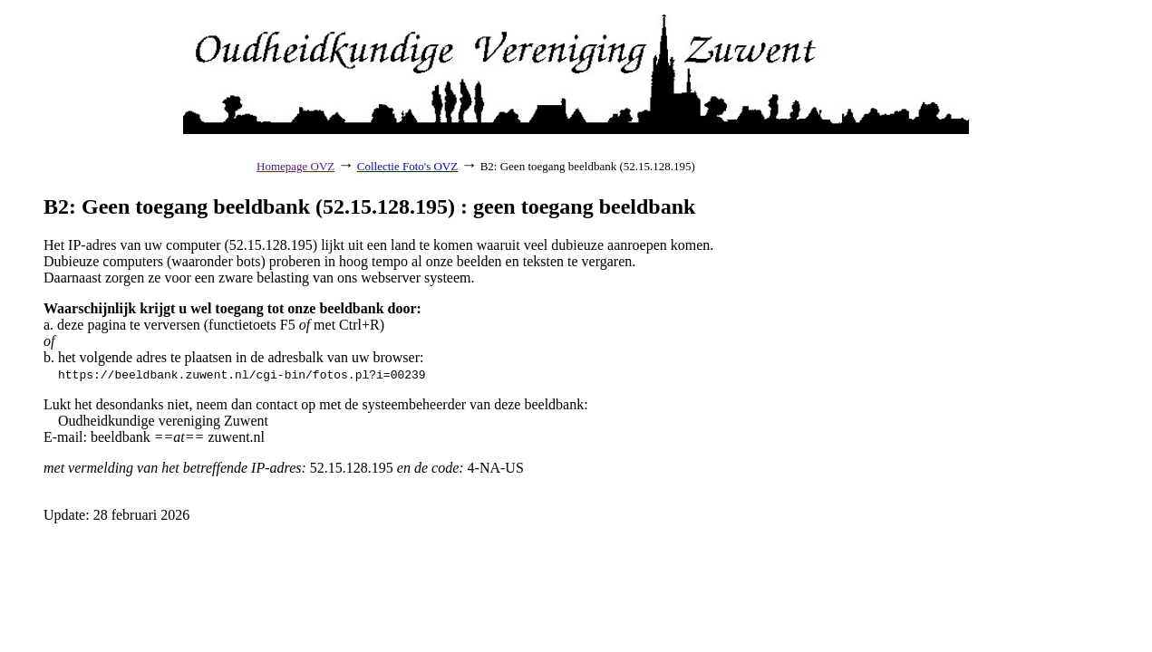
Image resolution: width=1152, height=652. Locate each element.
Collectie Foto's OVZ (407, 166)
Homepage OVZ (295, 166)
